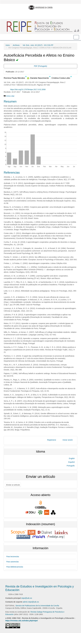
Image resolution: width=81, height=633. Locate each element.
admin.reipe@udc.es (31, 602)
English (72, 458)
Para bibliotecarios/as (14, 567)
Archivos (16, 45)
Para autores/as (12, 562)
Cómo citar (9, 96)
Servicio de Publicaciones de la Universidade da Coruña (37, 606)
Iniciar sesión (68, 440)
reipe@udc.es (26, 598)
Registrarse (51, 440)
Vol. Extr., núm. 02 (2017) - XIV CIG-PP (38, 45)
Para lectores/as (12, 557)
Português (71, 466)
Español (71, 462)
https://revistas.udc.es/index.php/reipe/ (21, 621)
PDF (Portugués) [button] (40, 66)
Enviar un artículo (13, 485)
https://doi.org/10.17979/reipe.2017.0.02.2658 (27, 89)
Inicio (8, 45)
